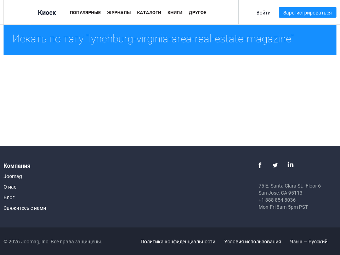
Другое (197, 12)
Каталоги (149, 12)
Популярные (85, 12)
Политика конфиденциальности (178, 241)
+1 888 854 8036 (277, 199)
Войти (263, 12)
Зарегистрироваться (307, 12)
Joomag (13, 176)
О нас (10, 186)
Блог (9, 197)
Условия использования (252, 241)
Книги (175, 12)
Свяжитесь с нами (25, 207)
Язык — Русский (313, 241)
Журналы (119, 12)
